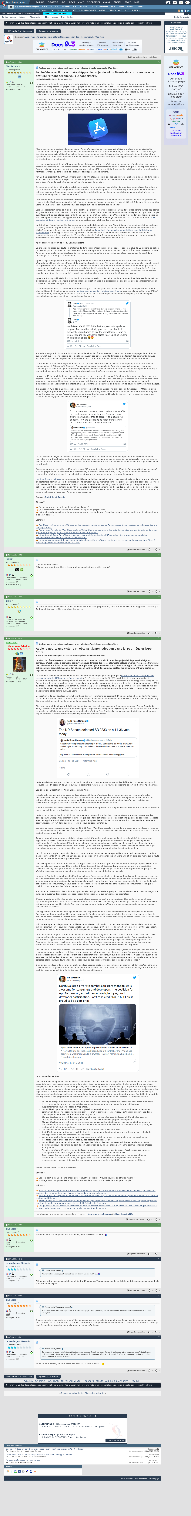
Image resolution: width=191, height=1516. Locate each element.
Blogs (71, 2)
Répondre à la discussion (19, 31)
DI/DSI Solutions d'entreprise (27, 7)
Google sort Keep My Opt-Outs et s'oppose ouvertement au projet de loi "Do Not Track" (45, 1449)
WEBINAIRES (62, 10)
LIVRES (73, 10)
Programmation (102, 7)
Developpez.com (141, 1479)
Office (121, 7)
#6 (159, 1259)
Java (74, 7)
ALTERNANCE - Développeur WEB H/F (59, 1424)
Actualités (63, 23)
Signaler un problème (48, 31)
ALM (56, 7)
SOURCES (102, 10)
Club (136, 2)
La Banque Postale (55, 1437)
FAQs (49, 1381)
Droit (127, 2)
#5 (159, 1224)
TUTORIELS (43, 10)
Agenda (55, 17)
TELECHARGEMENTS (70, 1381)
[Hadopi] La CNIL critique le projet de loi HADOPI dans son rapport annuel (39, 1455)
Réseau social (35, 17)
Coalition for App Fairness (48, 479)
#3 (159, 596)
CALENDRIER (122, 1381)
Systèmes (140, 7)
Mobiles (130, 7)
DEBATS (99, 1381)
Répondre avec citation (136, 550)
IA (51, 7)
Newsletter (93, 2)
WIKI (120, 10)
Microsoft (65, 7)
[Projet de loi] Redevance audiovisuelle (23, 1460)
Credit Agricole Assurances (60, 1427)
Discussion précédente (72, 1393)
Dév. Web (83, 7)
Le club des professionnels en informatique (37, 23)
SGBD (113, 7)
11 (152, 1219)
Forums (40, 2)
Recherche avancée (181, 17)
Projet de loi (51, 497)
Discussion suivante (94, 1393)
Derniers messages (9, 17)
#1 (159, 62)
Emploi (106, 2)
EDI (91, 7)
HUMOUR (135, 10)
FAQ (63, 2)
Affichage (153, 57)
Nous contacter (127, 1479)
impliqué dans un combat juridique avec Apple (98, 291)
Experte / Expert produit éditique (57, 1434)
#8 (159, 1337)
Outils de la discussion (137, 57)
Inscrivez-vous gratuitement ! (57, 13)
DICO (127, 10)
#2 (159, 555)
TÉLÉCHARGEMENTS (87, 10)
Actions (22, 17)
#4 (159, 638)
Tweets (61, 497)
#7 (159, 1295)
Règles (70, 17)
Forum (11, 23)
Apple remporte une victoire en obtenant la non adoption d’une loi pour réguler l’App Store (64, 37)
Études (117, 2)
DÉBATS (112, 10)
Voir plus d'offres (115, 1440)
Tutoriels (52, 2)
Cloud (44, 7)
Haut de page (154, 1479)
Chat (81, 2)
